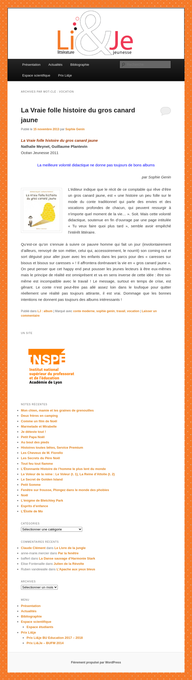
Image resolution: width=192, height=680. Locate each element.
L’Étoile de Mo (32, 511)
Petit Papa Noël (33, 437)
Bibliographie (79, 64)
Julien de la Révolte (69, 564)
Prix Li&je (65, 75)
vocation (133, 311)
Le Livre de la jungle (70, 548)
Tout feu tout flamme (37, 463)
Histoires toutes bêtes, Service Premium (52, 447)
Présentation (31, 64)
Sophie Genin (74, 129)
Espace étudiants (39, 627)
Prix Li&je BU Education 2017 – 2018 (54, 638)
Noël (24, 495)
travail (120, 311)
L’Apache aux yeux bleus (75, 569)
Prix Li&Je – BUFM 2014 (45, 643)
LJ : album (45, 311)
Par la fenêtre (68, 553)
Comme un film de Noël (39, 421)
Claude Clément (33, 548)
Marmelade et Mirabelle (39, 426)
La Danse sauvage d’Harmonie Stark (67, 558)
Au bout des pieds (35, 442)
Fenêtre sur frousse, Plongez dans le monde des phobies (65, 490)
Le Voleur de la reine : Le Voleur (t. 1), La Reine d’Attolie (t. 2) (68, 474)
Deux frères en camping (39, 416)
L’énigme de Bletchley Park (42, 500)
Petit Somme (31, 485)
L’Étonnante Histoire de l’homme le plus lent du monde (63, 469)
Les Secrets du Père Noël (40, 458)
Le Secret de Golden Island (42, 479)
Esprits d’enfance (34, 506)
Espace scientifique (36, 75)
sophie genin (105, 311)
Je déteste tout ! (33, 432)
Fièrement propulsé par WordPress (96, 662)
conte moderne (83, 311)
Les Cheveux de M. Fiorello (42, 453)
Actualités (55, 64)
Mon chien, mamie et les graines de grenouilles (57, 410)
